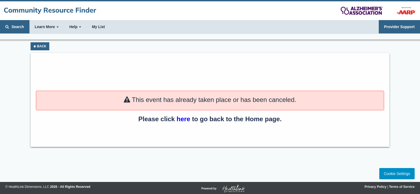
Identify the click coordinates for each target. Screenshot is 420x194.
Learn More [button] (47, 27)
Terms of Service (402, 187)
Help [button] (75, 27)
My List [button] (98, 27)
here (183, 119)
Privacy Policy (375, 187)
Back (39, 46)
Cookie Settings (397, 174)
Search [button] (14, 27)
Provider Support (399, 27)
